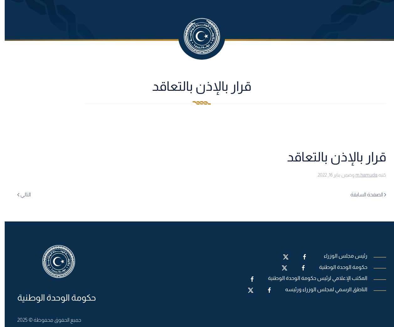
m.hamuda (362, 174)
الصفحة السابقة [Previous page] (363, 195)
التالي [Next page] (19, 195)
